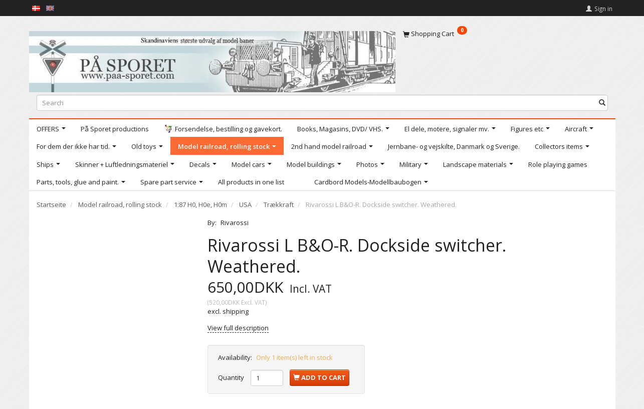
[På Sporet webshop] (212, 59)
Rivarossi (235, 222)
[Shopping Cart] (505, 34)
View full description (238, 327)
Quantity (232, 377)
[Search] (602, 102)
